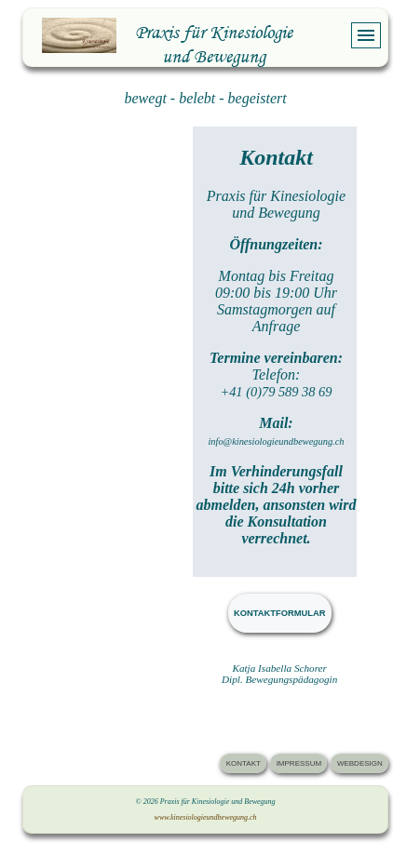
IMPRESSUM (299, 763)
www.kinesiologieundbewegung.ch (206, 817)
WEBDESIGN (360, 763)
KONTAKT (243, 763)
